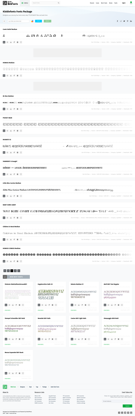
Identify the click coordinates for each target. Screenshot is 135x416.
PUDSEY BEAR (7, 118)
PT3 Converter (66, 399)
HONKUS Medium (8, 63)
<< (5, 270)
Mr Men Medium (8, 96)
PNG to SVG (37, 396)
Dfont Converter (81, 401)
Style (30, 387)
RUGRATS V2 (7, 139)
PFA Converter (38, 399)
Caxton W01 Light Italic (78, 318)
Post (38, 21)
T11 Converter (66, 401)
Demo (110, 3)
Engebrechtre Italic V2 (45, 284)
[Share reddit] (121, 21)
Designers (22, 387)
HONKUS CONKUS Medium (11, 248)
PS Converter (80, 399)
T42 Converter (52, 401)
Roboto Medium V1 (77, 284)
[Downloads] (11, 42)
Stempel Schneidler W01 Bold (15, 318)
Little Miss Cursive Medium (12, 183)
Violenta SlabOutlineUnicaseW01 (16, 284)
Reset (47, 21)
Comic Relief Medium (10, 29)
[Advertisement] (67, 52)
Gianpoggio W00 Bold (111, 318)
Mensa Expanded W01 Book (14, 352)
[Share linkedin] (131, 21)
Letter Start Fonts (55, 387)
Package (44, 387)
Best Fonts (104, 3)
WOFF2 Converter (81, 397)
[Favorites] (7, 42)
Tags (37, 387)
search (58, 3)
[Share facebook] (117, 21)
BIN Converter (52, 399)
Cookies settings (81, 403)
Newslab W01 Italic (44, 318)
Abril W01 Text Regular (111, 284)
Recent (92, 3)
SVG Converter (38, 397)
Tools (115, 3)
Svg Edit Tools (52, 396)
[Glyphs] (14, 42)
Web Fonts (13, 387)
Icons (97, 3)
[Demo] (21, 42)
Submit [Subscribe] (127, 406)
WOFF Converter (67, 397)
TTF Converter (66, 396)
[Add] (4, 42)
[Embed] (17, 42)
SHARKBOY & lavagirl (10, 161)
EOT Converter (52, 397)
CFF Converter (38, 401)
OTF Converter (80, 396)
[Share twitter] (124, 21)
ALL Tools (51, 403)
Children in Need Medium (11, 227)
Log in (123, 3)
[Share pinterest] (127, 21)
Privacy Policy (66, 403)
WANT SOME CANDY (9, 205)
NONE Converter (39, 403)
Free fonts (11, 3)
